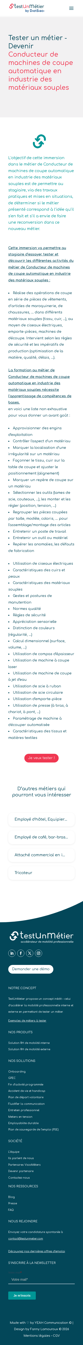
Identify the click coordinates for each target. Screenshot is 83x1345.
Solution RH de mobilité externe (29, 1049)
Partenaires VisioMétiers (24, 1164)
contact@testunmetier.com (25, 1238)
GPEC (12, 1078)
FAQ (11, 1210)
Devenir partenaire (20, 1171)
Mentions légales (37, 1335)
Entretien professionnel (23, 1110)
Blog (11, 1197)
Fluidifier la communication (26, 1103)
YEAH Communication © (53, 1322)
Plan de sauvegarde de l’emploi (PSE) (33, 1129)
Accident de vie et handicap (26, 1090)
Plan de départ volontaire (25, 1097)
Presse (12, 1203)
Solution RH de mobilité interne (29, 1043)
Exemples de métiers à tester (27, 1020)
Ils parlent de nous (21, 1158)
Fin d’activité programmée (25, 1084)
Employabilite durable (23, 1123)
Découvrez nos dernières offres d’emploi (36, 1251)
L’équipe (13, 1151)
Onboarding (17, 1071)
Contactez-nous (19, 1177)
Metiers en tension (20, 1116)
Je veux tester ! (41, 758)
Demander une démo (31, 969)
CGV (56, 1335)
